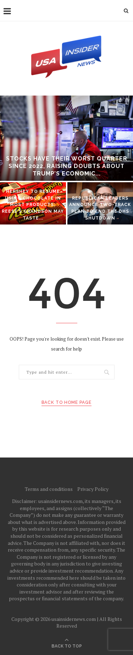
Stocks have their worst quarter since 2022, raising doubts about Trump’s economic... (66, 166)
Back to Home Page (66, 402)
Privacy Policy (93, 489)
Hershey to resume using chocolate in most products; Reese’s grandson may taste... (33, 204)
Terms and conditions (49, 489)
